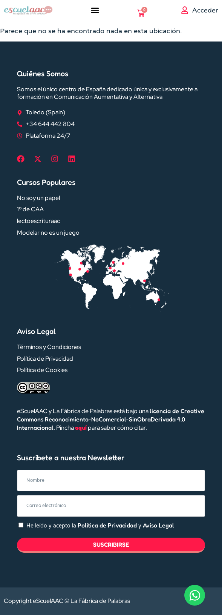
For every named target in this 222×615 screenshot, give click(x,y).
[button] (95, 10)
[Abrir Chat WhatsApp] (194, 595)
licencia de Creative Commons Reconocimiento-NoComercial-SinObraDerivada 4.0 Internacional (110, 419)
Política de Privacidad (107, 525)
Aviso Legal (158, 525)
